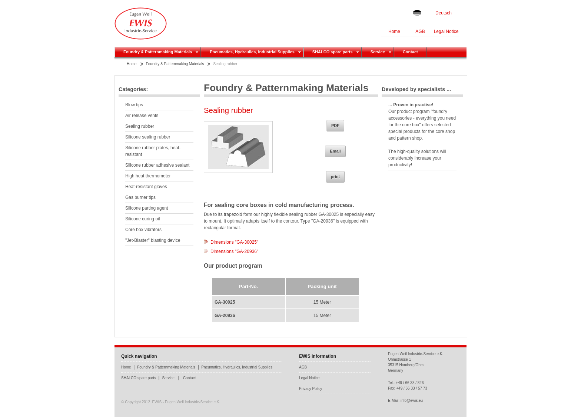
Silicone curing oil (142, 218)
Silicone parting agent (146, 208)
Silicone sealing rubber (147, 137)
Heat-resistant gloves (146, 186)
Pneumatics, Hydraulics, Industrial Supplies (236, 367)
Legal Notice (446, 31)
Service (168, 378)
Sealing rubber (225, 64)
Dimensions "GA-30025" (234, 242)
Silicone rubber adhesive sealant (157, 165)
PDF (335, 125)
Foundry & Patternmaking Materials (175, 64)
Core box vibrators (143, 229)
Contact (189, 378)
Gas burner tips (140, 197)
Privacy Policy (310, 389)
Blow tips (134, 104)
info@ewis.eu (412, 400)
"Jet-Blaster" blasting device (152, 240)
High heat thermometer (148, 176)
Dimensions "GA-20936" (234, 251)
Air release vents (141, 115)
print (335, 176)
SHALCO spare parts (138, 378)
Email (335, 151)
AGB (420, 31)
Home (394, 31)
